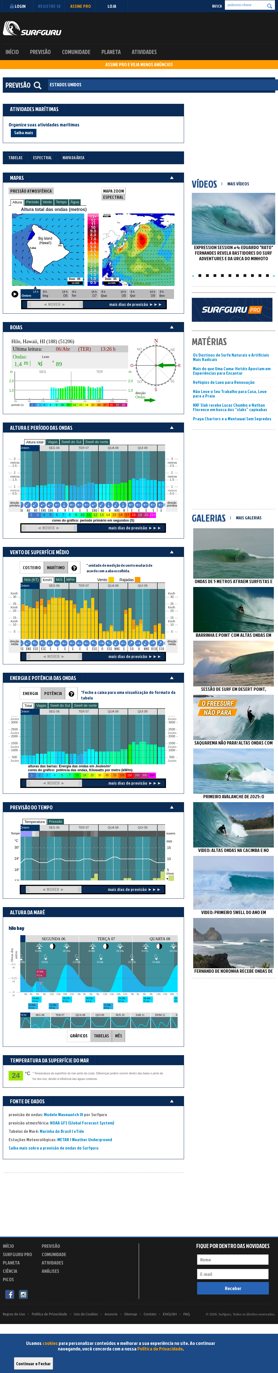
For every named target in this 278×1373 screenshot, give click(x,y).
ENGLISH (170, 1314)
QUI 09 (143, 827)
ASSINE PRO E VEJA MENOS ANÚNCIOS (139, 64)
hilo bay (16, 928)
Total (28, 706)
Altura (17, 202)
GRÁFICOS (79, 1036)
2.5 (15, 465)
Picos (8, 1279)
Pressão (55, 821)
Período (32, 202)
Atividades (144, 52)
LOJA (112, 6)
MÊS (118, 1036)
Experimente (54, 1280)
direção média (172, 643)
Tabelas (15, 158)
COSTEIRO (32, 567)
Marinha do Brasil (55, 1131)
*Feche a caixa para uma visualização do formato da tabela (128, 695)
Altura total (34, 442)
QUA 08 (113, 827)
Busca (217, 6)
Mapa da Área (73, 158)
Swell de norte (96, 442)
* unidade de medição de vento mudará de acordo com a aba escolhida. (119, 568)
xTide (79, 1131)
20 (171, 610)
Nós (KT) (31, 580)
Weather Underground (92, 1139)
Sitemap (130, 1314)
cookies (50, 1343)
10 (171, 624)
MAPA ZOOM (113, 191)
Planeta (111, 52)
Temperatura (34, 822)
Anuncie (111, 1314)
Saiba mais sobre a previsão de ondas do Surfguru (53, 1148)
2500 (14, 729)
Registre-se (49, 6)
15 (171, 617)
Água (75, 202)
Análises (50, 1271)
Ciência (10, 1271)
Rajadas (127, 580)
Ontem (24, 827)
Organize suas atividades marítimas (44, 124)
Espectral (42, 158)
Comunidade (76, 52)
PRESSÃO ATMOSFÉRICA (31, 191)
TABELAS (101, 1036)
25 (171, 603)
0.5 (15, 493)
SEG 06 (54, 827)
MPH (70, 580)
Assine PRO (80, 6)
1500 (14, 743)
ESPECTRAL (113, 197)
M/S (59, 580)
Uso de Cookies (86, 1314)
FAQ (186, 1314)
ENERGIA (30, 693)
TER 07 (83, 827)
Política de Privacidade (160, 1348)
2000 (14, 736)
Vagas (53, 442)
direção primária (14, 504)
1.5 (15, 479)
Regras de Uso (14, 1314)
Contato (150, 1314)
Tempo (61, 202)
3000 (14, 722)
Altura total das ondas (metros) (53, 209)
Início (12, 52)
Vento (47, 202)
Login (17, 6)
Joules (14, 760)
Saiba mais (23, 132)
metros (14, 490)
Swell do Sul (71, 442)
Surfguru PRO (17, 1254)
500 (14, 757)
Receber (233, 1288)
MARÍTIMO (56, 567)
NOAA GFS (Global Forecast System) (82, 1123)
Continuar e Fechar (33, 1363)
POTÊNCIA (53, 693)
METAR (63, 1139)
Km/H (47, 580)
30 (171, 596)
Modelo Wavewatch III (64, 1114)
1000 (14, 750)
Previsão (40, 52)
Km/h (171, 621)
